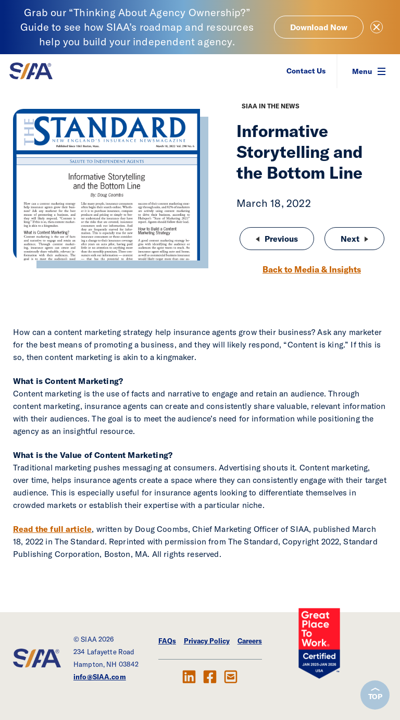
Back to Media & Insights (311, 269)
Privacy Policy (207, 641)
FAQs (167, 641)
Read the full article (52, 529)
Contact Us (306, 71)
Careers (250, 641)
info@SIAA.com (99, 677)
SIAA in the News (270, 106)
